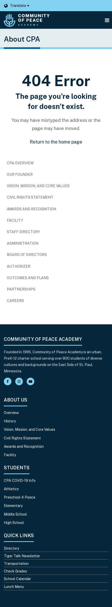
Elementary (13, 506)
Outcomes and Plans (28, 278)
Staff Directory (23, 232)
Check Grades (15, 571)
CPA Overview (20, 163)
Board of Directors (27, 255)
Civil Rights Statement (30, 197)
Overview (11, 413)
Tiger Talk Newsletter (22, 556)
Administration (22, 243)
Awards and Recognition (31, 209)
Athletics (11, 489)
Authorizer (18, 266)
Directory (11, 548)
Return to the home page (56, 142)
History (10, 421)
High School (14, 523)
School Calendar (17, 579)
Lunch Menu (14, 587)
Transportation (16, 564)
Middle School (15, 514)
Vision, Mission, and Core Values (38, 186)
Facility (15, 220)
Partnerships (21, 289)
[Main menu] (107, 20)
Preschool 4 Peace (19, 497)
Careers (23, 302)
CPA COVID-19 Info (20, 480)
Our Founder (20, 174)
